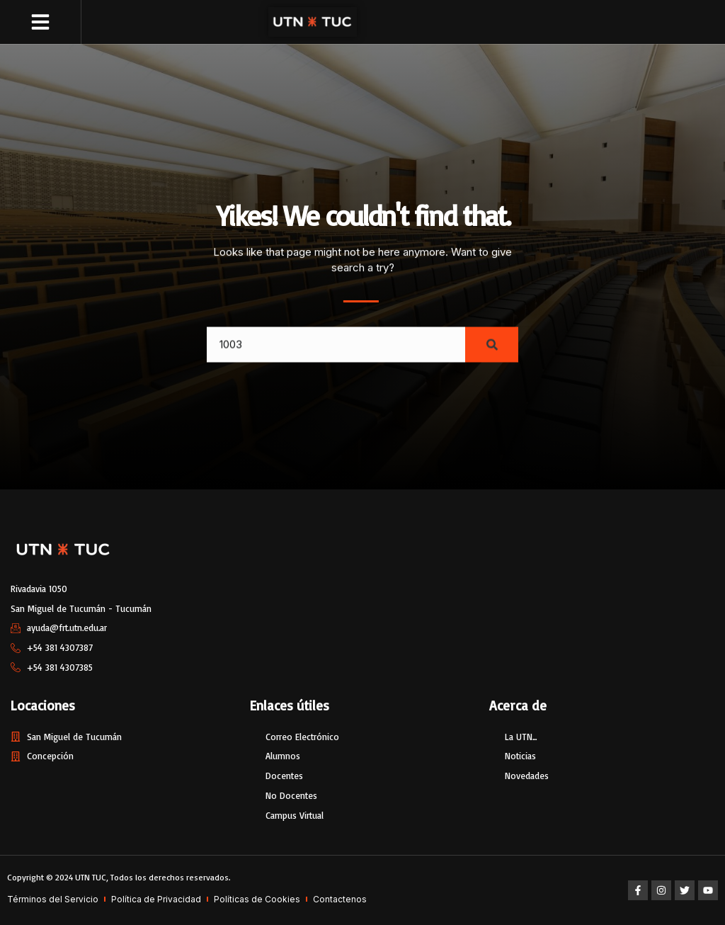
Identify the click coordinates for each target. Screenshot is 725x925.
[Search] (491, 352)
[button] (40, 22)
